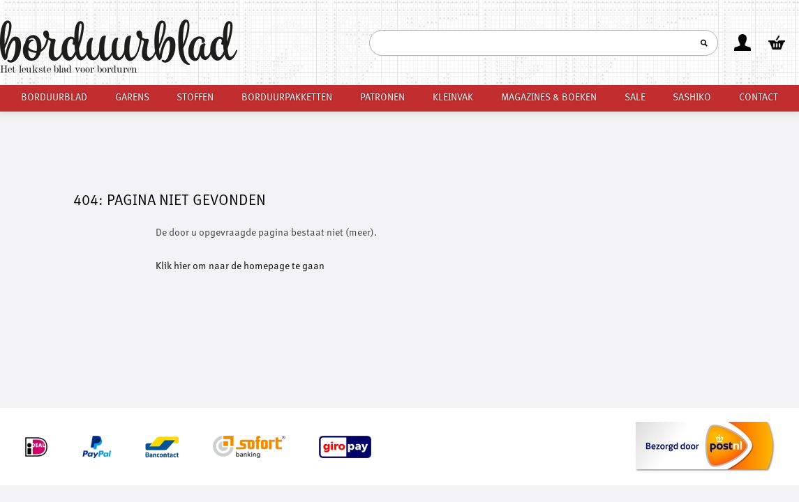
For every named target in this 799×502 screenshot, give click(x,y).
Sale (635, 97)
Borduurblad (54, 97)
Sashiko (692, 97)
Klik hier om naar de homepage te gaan (240, 266)
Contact (758, 97)
